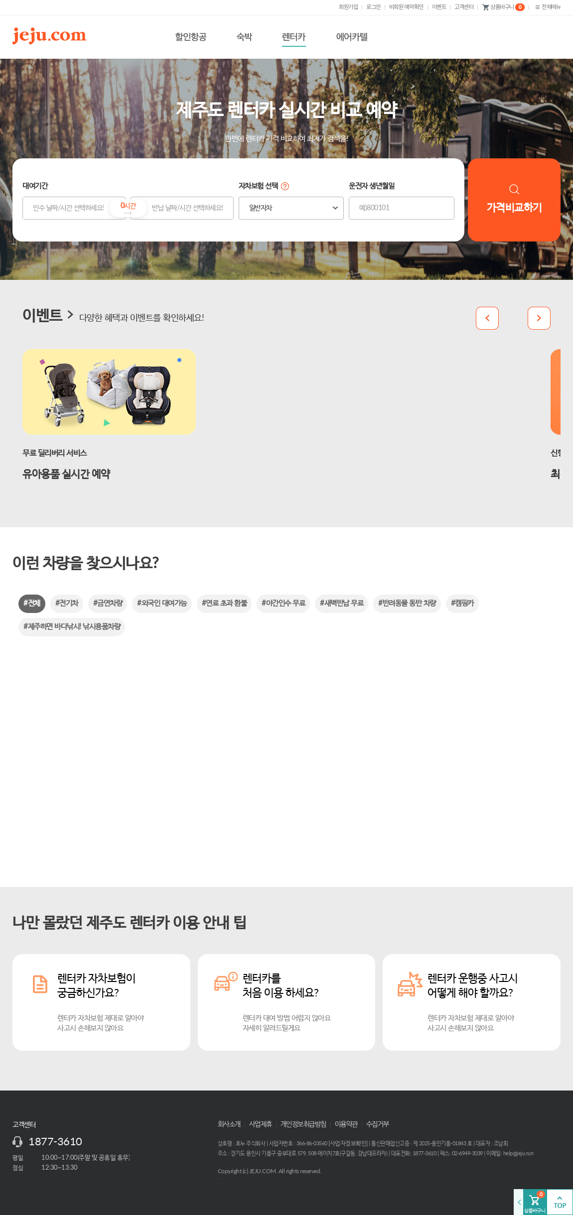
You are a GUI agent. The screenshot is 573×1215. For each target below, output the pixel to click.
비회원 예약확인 (406, 7)
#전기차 (66, 603)
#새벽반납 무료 (341, 603)
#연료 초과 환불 (224, 603)
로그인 (373, 7)
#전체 (31, 603)
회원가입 (348, 7)
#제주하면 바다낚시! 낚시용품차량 (71, 626)
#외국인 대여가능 (162, 603)
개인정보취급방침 (303, 1124)
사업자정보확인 (348, 1143)
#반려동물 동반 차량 (407, 603)
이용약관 (346, 1124)
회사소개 (229, 1124)
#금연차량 (108, 603)
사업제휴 (260, 1124)
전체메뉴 (547, 7)
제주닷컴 (51, 35)
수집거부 (377, 1124)
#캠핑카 (462, 603)
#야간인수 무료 (283, 603)
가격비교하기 (514, 198)
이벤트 (439, 7)
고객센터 (463, 7)
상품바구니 (503, 7)
